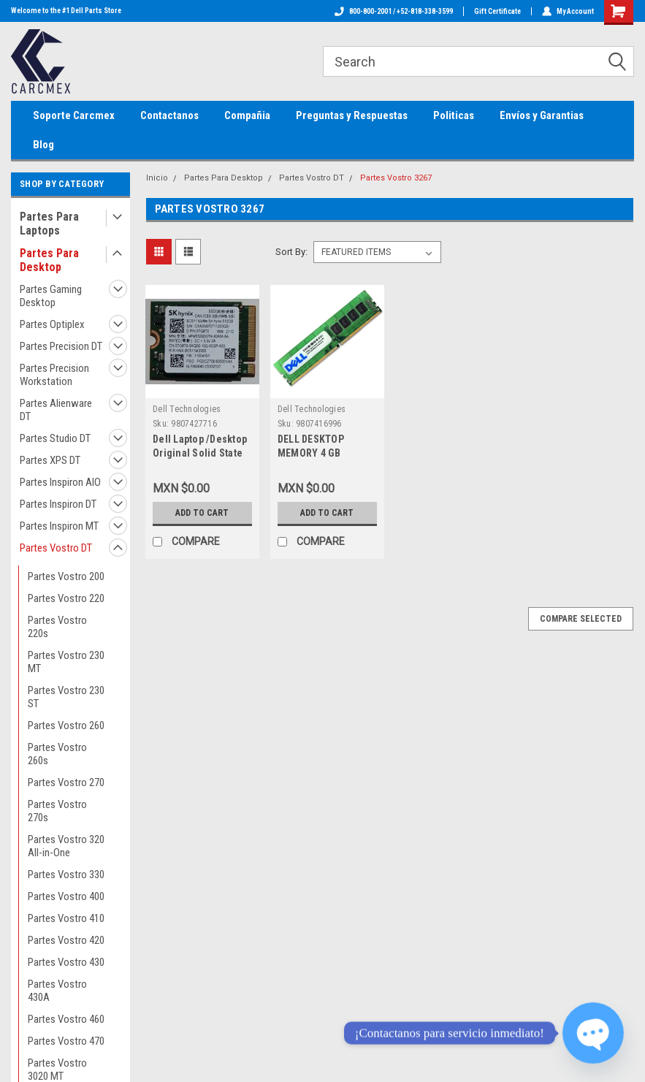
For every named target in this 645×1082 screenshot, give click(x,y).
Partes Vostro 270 (66, 782)
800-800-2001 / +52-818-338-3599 (394, 11)
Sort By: (291, 251)
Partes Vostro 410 (66, 918)
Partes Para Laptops (49, 223)
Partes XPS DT (50, 460)
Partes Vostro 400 (66, 896)
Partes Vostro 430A (57, 991)
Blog (43, 144)
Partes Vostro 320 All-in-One (66, 846)
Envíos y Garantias (542, 115)
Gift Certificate (497, 11)
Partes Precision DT (61, 346)
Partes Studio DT (55, 438)
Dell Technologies (187, 409)
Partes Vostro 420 (66, 940)
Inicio (157, 178)
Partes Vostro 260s (57, 754)
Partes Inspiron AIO (60, 482)
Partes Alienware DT (56, 410)
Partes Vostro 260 (66, 725)
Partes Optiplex (52, 324)
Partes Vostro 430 (66, 962)
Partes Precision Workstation (54, 375)
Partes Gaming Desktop (51, 296)
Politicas (453, 115)
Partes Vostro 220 (66, 598)
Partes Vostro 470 (66, 1041)
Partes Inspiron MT (59, 526)
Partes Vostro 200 (66, 576)
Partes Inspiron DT (58, 504)
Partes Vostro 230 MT (66, 662)
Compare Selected (581, 619)
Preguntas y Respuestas (352, 115)
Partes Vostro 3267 (396, 178)
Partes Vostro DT (56, 548)
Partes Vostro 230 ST (66, 697)
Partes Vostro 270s (57, 811)
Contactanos (169, 115)
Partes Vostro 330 (66, 874)
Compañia (247, 115)
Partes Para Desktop (49, 260)
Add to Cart (202, 513)
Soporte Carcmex (74, 115)
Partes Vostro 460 (66, 1019)
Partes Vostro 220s (57, 627)
